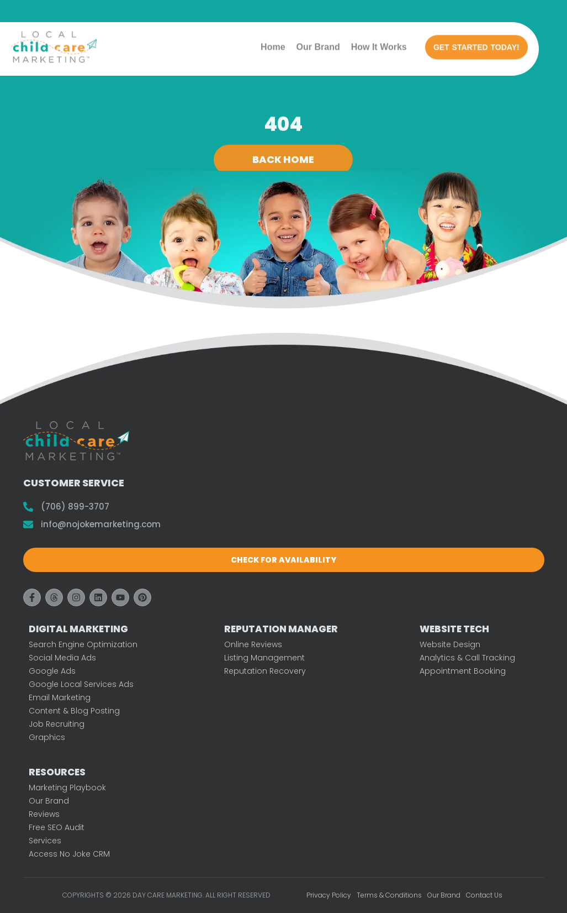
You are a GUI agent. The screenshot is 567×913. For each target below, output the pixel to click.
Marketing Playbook (67, 787)
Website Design (450, 644)
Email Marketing (60, 697)
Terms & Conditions (389, 895)
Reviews (44, 814)
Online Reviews (253, 644)
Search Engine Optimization (83, 644)
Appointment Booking (463, 670)
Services (45, 840)
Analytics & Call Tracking (467, 657)
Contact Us (484, 895)
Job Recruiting (56, 724)
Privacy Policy (328, 895)
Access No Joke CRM (69, 853)
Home (273, 43)
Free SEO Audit (56, 827)
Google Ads (52, 670)
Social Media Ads (62, 657)
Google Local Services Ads (81, 684)
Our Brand (318, 43)
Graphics (47, 737)
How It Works (379, 43)
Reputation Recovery (265, 670)
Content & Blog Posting (74, 710)
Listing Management (264, 657)
